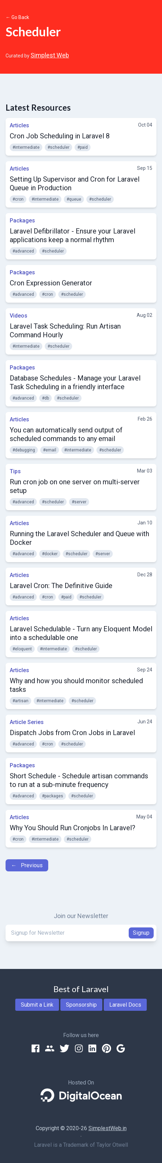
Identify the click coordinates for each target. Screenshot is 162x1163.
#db (45, 398)
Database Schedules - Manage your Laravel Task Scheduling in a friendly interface (75, 382)
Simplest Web (50, 55)
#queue (74, 199)
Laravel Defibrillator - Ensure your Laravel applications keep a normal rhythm (72, 235)
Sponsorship (81, 1004)
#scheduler (58, 147)
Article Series (27, 722)
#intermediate (26, 147)
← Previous (27, 865)
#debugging (23, 450)
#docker (50, 553)
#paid (82, 147)
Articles (19, 125)
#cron (18, 199)
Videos (18, 315)
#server (79, 502)
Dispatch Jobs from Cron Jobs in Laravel (72, 733)
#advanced (23, 251)
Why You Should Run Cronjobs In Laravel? (72, 828)
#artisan (20, 700)
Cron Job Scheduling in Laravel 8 (60, 136)
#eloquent (22, 649)
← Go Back (17, 17)
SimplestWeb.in (107, 1128)
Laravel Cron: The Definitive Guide (61, 586)
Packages (22, 220)
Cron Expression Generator (51, 283)
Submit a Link (37, 1004)
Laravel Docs (125, 1004)
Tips (15, 471)
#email (49, 450)
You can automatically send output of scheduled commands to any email (66, 434)
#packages (52, 796)
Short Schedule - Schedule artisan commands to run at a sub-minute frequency (79, 780)
